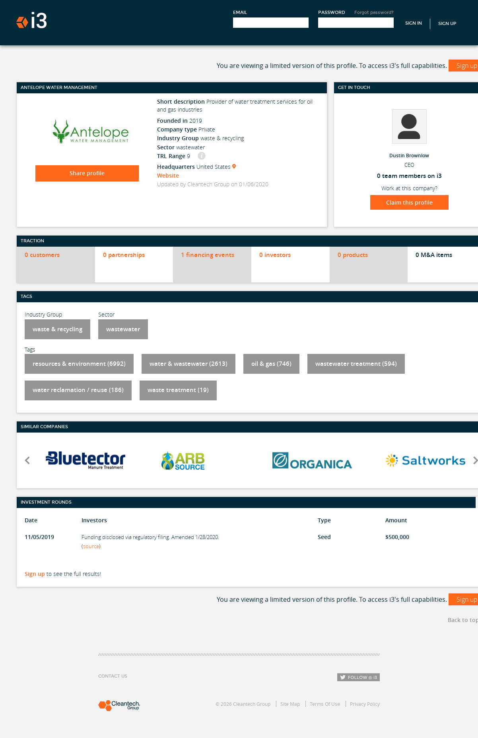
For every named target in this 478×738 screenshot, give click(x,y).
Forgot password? (374, 12)
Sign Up (447, 23)
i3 (31, 20)
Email (240, 12)
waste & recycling (57, 329)
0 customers (42, 255)
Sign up (35, 574)
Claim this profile (409, 202)
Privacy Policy (365, 704)
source (91, 546)
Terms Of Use (325, 704)
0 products (353, 255)
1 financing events (207, 255)
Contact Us (112, 676)
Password (331, 12)
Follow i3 (358, 677)
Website (168, 175)
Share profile (87, 173)
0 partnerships (124, 255)
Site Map (290, 704)
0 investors (275, 255)
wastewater (123, 329)
